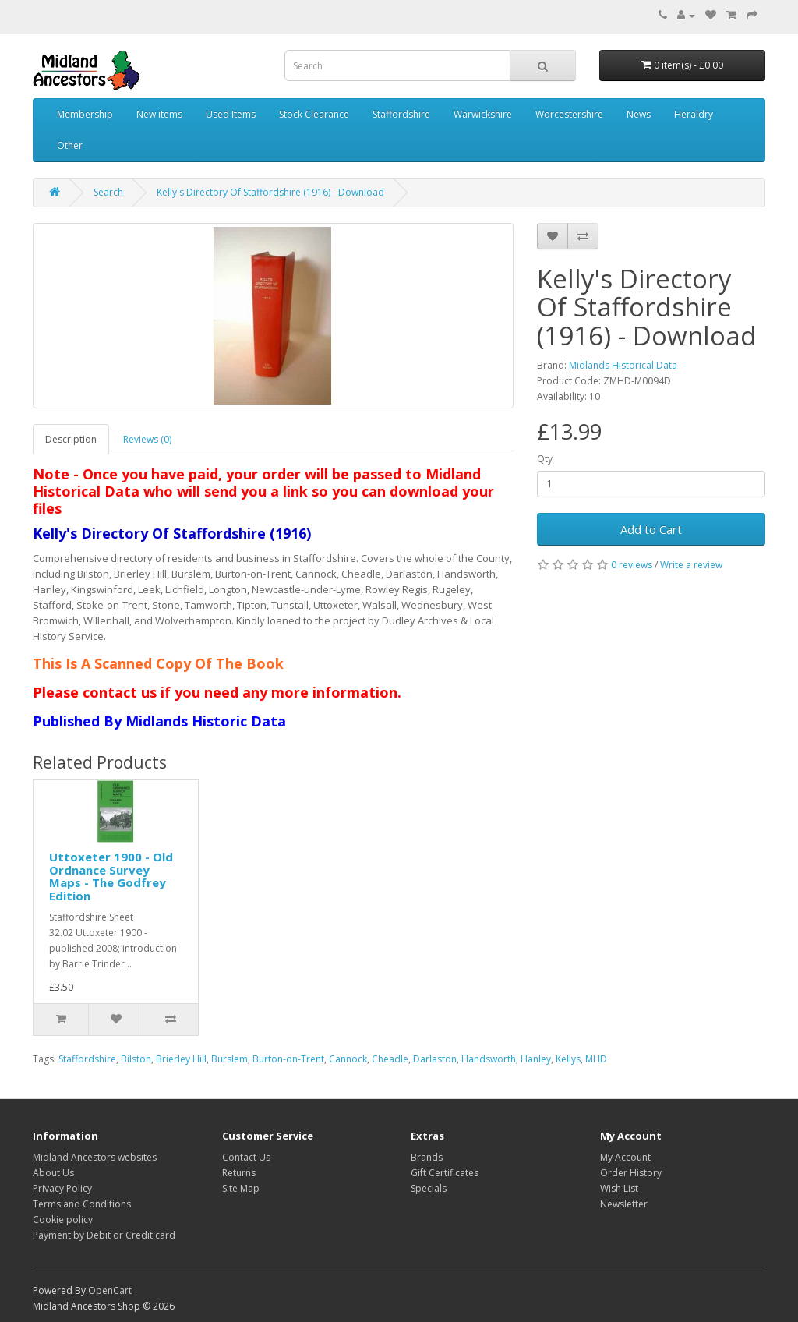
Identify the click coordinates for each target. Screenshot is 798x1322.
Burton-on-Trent (288, 1059)
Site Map (241, 1188)
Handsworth (488, 1059)
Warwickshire (483, 114)
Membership (85, 114)
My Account (625, 1157)
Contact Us (246, 1157)
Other (70, 145)
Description (71, 439)
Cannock (348, 1059)
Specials (429, 1188)
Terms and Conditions (82, 1204)
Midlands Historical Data (623, 365)
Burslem (229, 1059)
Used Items (231, 114)
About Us (53, 1172)
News (639, 114)
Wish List (619, 1188)
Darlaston (435, 1059)
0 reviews (631, 564)
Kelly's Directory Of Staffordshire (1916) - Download (270, 192)
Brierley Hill (181, 1059)
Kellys (568, 1059)
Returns (239, 1172)
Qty (545, 458)
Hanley (536, 1059)
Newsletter (624, 1204)
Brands (427, 1157)
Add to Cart (651, 529)
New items (159, 114)
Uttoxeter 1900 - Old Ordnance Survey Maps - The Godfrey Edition (111, 876)
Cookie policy (63, 1219)
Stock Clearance (314, 114)
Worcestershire (569, 114)
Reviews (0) (147, 439)
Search (108, 192)
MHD (596, 1059)
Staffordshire (401, 114)
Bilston (136, 1059)
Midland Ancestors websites (95, 1157)
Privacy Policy (62, 1188)
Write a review (691, 564)
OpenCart (110, 1290)
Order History (631, 1172)
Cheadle (390, 1059)
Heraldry (693, 114)
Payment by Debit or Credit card (104, 1235)
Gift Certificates (444, 1172)
